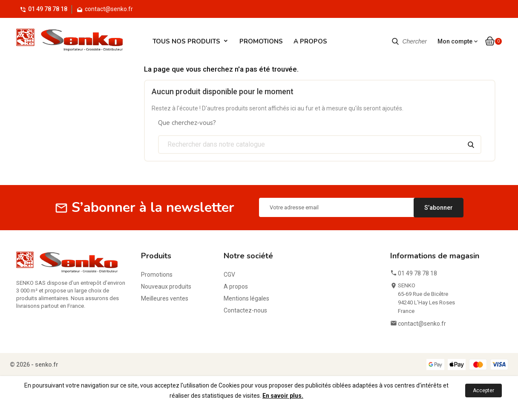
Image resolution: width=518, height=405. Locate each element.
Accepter (483, 390)
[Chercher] (320, 144)
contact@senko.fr (422, 323)
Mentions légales (246, 298)
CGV (229, 274)
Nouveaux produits (166, 286)
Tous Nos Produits (186, 41)
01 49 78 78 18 (47, 9)
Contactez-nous (245, 310)
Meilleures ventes (164, 298)
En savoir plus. (282, 395)
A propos (310, 41)
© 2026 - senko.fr (34, 364)
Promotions (261, 41)
